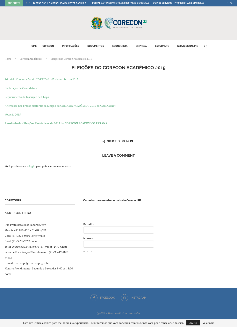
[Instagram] (231, 3)
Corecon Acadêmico (31, 58)
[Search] (205, 46)
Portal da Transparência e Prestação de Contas (120, 3)
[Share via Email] (131, 141)
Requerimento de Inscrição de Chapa (27, 97)
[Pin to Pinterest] (123, 141)
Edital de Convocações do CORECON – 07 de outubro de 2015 (41, 79)
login (32, 166)
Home (33, 46)
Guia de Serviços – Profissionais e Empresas (178, 3)
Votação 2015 (13, 114)
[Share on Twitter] (119, 141)
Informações (70, 46)
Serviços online (187, 46)
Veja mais (208, 323)
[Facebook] (227, 3)
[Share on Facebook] (116, 141)
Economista (119, 46)
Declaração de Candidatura (21, 88)
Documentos (95, 46)
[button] (26, 3)
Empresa (141, 46)
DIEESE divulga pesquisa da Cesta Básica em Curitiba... (67, 3)
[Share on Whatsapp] (127, 141)
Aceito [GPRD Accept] (193, 323)
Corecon (48, 46)
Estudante (162, 46)
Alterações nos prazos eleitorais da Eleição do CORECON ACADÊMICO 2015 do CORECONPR (60, 106)
